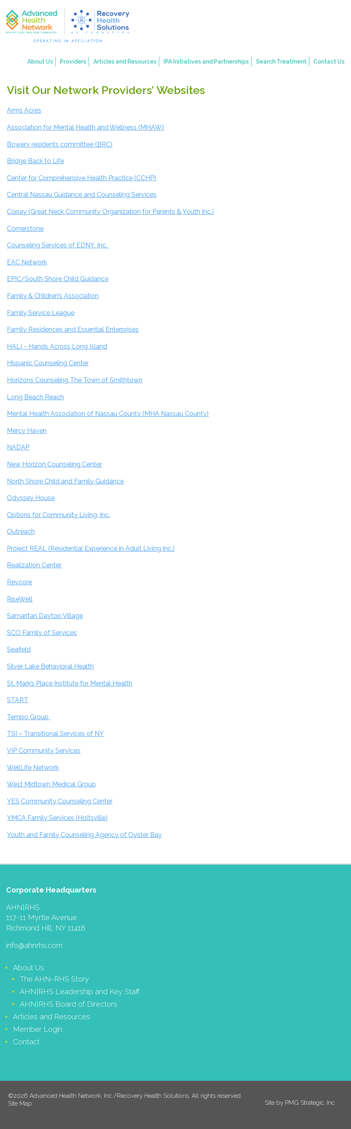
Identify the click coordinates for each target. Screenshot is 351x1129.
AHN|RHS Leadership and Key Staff (80, 991)
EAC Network (27, 262)
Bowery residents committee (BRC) (59, 144)
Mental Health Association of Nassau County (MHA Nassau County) (108, 414)
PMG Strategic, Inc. (310, 1102)
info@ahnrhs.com (34, 945)
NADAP (18, 447)
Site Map (20, 1103)
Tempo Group (28, 717)
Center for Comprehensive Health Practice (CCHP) (81, 178)
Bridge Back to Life (35, 161)
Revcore (19, 582)
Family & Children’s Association (53, 296)
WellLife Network (33, 767)
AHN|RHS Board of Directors (68, 1004)
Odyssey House (31, 498)
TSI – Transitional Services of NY (55, 733)
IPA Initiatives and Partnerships (206, 61)
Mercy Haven (27, 431)
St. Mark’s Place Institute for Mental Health (69, 683)
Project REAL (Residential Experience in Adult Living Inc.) (91, 548)
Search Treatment (281, 61)
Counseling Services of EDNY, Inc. (58, 245)
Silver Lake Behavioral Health (50, 666)
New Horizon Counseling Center (54, 464)
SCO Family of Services (42, 633)
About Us (40, 61)
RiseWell (19, 599)
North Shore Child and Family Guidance (65, 481)
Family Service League (40, 313)
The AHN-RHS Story (54, 979)
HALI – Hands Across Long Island (57, 346)
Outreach (21, 531)
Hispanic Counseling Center (48, 363)
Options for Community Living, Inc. (58, 515)
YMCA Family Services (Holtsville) (57, 818)
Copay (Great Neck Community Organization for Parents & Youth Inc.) (110, 211)
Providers (73, 61)
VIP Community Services (43, 750)
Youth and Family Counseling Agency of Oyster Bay (84, 835)
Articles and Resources (124, 61)
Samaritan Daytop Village (45, 616)
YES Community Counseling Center (59, 801)
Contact (26, 1041)
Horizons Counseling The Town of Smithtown (74, 380)
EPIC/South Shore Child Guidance (57, 279)
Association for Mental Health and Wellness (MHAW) (85, 127)
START (17, 700)
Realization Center (34, 565)
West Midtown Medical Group (51, 784)
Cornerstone (25, 228)
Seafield (19, 649)
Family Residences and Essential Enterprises (73, 329)
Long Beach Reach (35, 397)
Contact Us (329, 61)
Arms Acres (24, 110)
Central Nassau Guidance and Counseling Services (81, 194)
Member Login (37, 1029)
